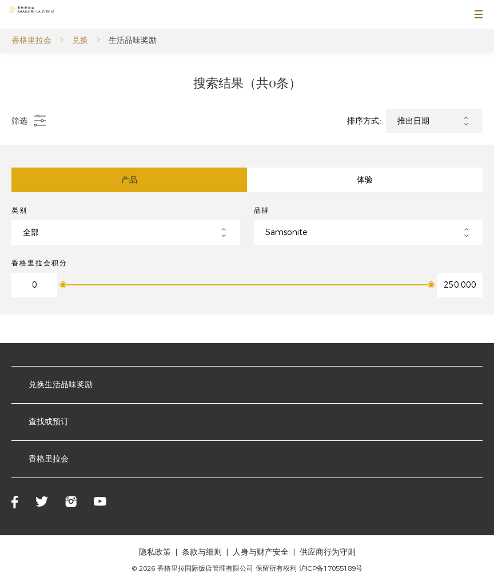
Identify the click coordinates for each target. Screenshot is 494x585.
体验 (365, 179)
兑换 (80, 40)
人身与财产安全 (261, 551)
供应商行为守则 (328, 551)
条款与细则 (202, 551)
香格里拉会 (31, 40)
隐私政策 (155, 551)
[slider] (62, 284)
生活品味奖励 (133, 40)
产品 (129, 179)
